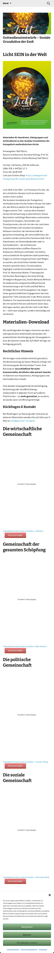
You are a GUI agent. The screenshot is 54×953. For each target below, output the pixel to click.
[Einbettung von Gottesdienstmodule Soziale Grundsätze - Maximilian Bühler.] (27, 830)
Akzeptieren (27, 927)
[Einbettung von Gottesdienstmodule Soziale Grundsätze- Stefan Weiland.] (27, 599)
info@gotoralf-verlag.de (22, 420)
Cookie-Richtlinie (13, 949)
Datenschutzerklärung (29, 949)
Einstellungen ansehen (27, 942)
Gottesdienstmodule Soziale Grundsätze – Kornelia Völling (25, 762)
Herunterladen (15, 535)
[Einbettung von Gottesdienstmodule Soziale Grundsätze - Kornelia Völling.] (27, 715)
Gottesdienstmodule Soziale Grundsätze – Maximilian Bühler (26, 877)
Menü (5, 3)
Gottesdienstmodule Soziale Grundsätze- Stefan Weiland (24, 646)
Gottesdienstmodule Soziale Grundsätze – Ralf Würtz (23, 531)
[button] (49, 895)
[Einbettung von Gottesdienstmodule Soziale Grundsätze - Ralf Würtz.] (27, 484)
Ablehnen (27, 934)
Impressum (43, 949)
